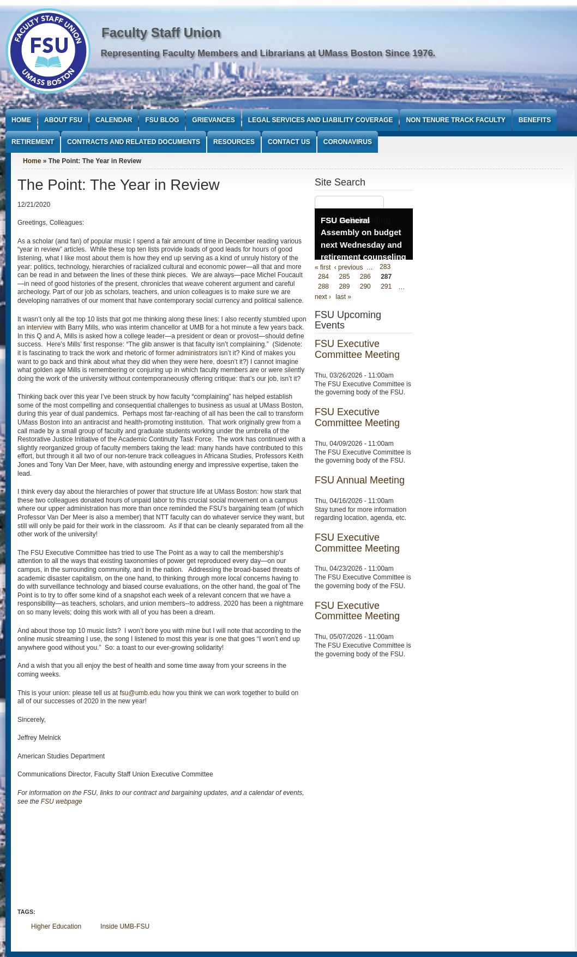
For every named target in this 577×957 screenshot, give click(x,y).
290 (365, 287)
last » (343, 297)
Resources (234, 142)
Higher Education (56, 926)
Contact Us (289, 142)
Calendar (113, 120)
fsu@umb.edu (139, 693)
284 (323, 277)
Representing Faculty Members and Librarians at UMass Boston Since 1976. (268, 53)
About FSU (63, 120)
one (220, 639)
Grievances (213, 120)
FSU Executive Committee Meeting (357, 349)
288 (323, 287)
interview (39, 327)
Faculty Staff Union (161, 32)
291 (386, 287)
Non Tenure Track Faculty (455, 120)
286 (365, 277)
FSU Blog (162, 120)
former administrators (186, 353)
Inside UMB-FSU (124, 926)
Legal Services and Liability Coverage (320, 120)
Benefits (535, 120)
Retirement (32, 142)
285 (344, 277)
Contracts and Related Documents (133, 142)
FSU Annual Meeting (360, 480)
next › (323, 297)
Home (21, 120)
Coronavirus (347, 142)
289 (344, 287)
